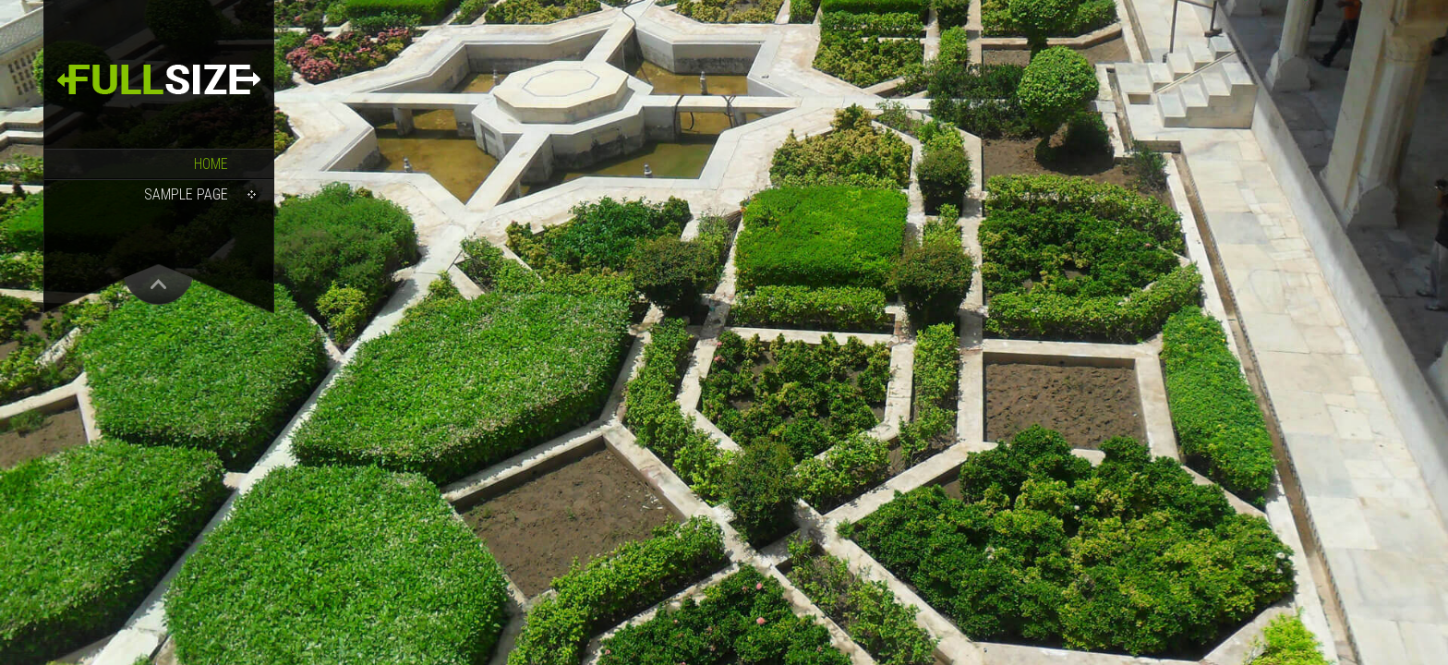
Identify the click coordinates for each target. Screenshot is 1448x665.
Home (211, 164)
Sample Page (186, 194)
